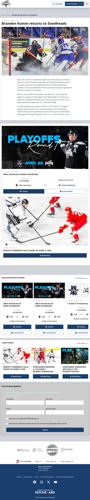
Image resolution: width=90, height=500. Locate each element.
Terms (36, 477)
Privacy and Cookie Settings (64, 477)
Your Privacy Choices (47, 477)
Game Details (66, 191)
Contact (19, 477)
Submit (45, 430)
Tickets (24, 191)
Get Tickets (72, 4)
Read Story (45, 255)
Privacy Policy (28, 477)
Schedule (58, 4)
